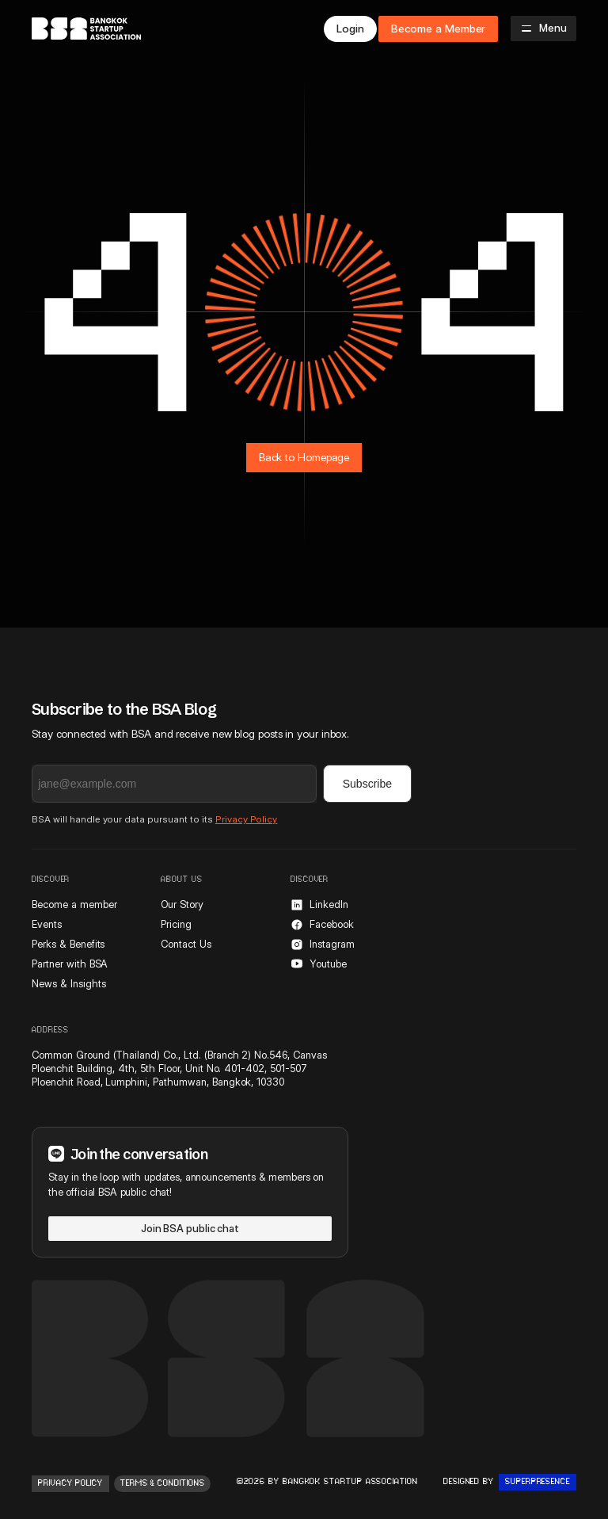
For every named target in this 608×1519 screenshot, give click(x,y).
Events (47, 924)
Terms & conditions (162, 1483)
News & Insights (68, 983)
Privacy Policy (246, 819)
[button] (543, 28)
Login (350, 28)
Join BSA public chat (190, 1228)
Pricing (176, 924)
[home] (86, 28)
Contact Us (186, 943)
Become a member (74, 904)
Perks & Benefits (68, 943)
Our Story (182, 904)
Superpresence (537, 1481)
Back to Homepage (304, 457)
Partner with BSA (70, 963)
